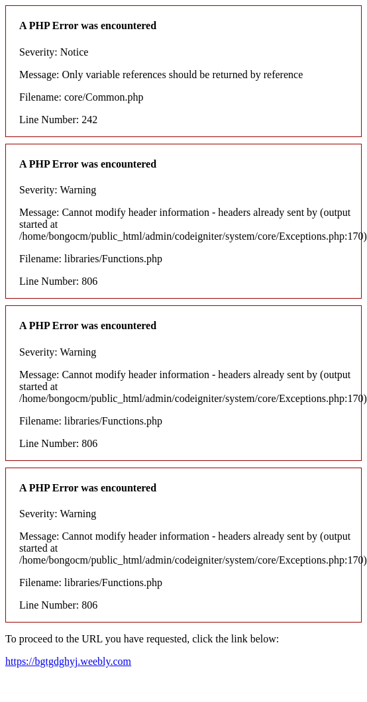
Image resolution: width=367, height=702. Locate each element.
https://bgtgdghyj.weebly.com (68, 661)
